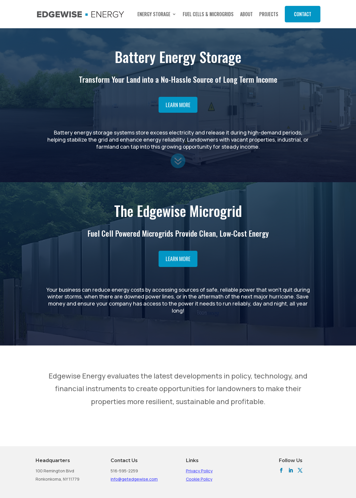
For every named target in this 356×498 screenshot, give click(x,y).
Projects (268, 14)
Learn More (178, 105)
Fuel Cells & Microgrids (208, 14)
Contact (302, 14)
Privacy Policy (199, 471)
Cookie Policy (199, 479)
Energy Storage (153, 14)
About (246, 14)
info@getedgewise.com (134, 479)
